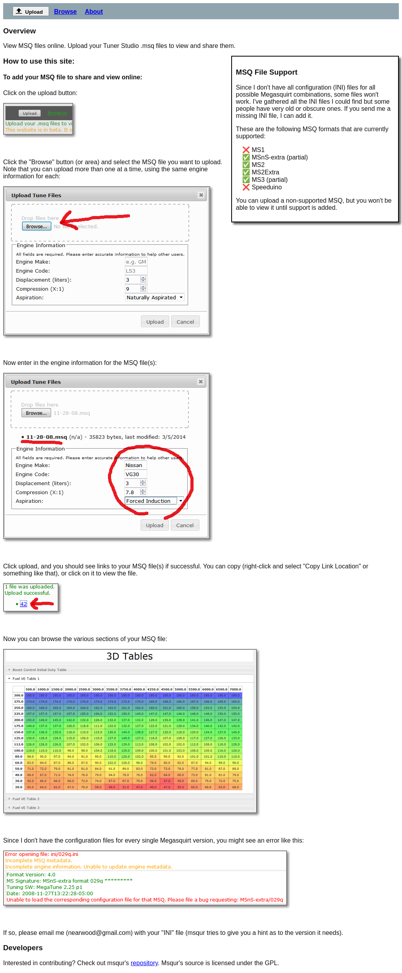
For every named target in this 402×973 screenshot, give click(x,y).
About (94, 11)
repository (144, 963)
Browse (65, 11)
